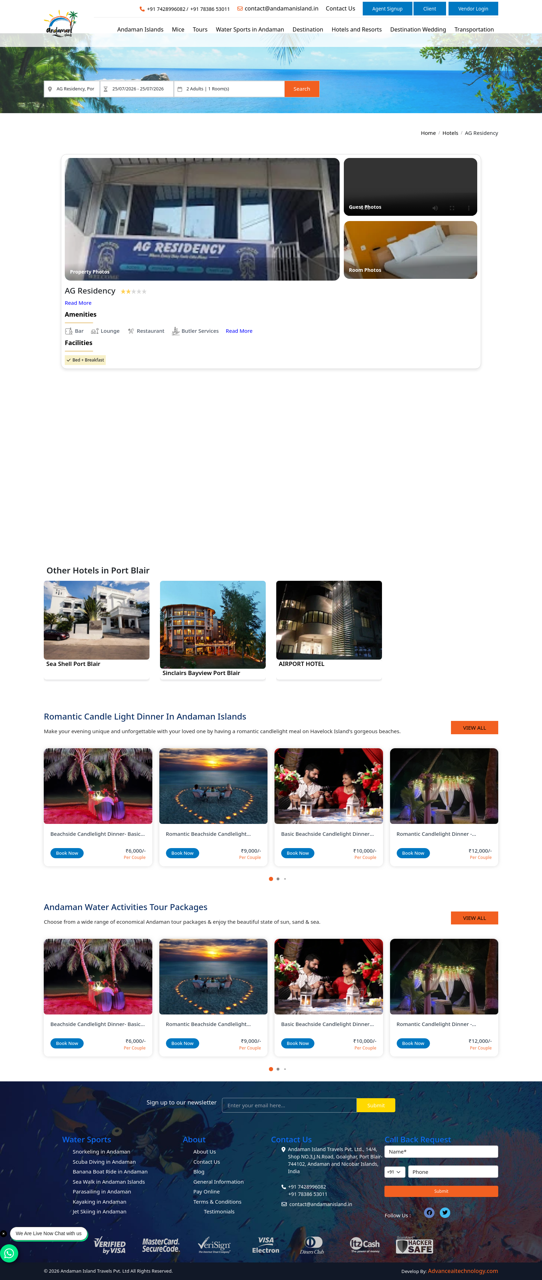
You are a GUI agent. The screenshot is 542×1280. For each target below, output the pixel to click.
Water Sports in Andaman (250, 29)
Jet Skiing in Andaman (100, 1211)
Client (429, 8)
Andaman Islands (140, 29)
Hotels (450, 132)
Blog (198, 1171)
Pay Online (206, 1191)
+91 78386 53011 (210, 9)
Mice (178, 29)
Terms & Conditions (217, 1201)
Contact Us (340, 9)
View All (474, 727)
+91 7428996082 (166, 9)
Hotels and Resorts (357, 29)
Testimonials (219, 1211)
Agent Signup (388, 8)
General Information (218, 1181)
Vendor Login (473, 8)
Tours (200, 29)
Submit (376, 1105)
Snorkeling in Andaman (102, 1151)
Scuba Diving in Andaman (104, 1161)
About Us (204, 1151)
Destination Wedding (418, 29)
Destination (308, 29)
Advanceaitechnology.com (463, 1271)
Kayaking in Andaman (99, 1201)
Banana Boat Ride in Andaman (110, 1171)
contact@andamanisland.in (282, 9)
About (194, 1139)
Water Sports (86, 1139)
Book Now (67, 853)
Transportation (474, 29)
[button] (271, 879)
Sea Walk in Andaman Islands (109, 1181)
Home (428, 132)
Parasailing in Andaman (102, 1191)
